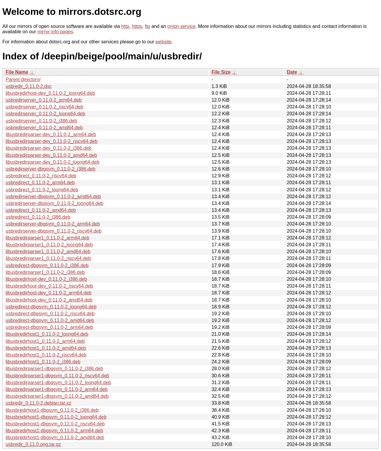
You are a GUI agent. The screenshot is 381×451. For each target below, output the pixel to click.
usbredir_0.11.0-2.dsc (29, 86)
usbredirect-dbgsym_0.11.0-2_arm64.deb (49, 327)
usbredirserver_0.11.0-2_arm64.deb (44, 99)
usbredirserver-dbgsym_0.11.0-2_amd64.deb (53, 196)
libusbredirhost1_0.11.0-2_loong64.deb (47, 334)
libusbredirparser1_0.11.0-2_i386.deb (45, 272)
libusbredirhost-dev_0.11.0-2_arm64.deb (48, 292)
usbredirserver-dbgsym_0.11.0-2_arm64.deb (53, 223)
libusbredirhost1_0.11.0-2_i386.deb (43, 361)
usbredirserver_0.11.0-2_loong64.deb (45, 113)
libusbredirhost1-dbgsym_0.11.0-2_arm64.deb (54, 430)
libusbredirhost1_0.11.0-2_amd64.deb (46, 348)
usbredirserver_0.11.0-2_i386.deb (41, 120)
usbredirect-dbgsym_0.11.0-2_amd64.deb (50, 320)
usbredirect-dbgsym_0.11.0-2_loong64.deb (51, 306)
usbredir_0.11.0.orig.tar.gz (33, 444)
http (125, 26)
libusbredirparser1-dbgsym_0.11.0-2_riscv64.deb (57, 375)
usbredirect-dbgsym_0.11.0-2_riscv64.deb (50, 313)
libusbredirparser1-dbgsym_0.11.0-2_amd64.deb (57, 396)
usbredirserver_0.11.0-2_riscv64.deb (44, 106)
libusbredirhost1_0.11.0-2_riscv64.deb (46, 354)
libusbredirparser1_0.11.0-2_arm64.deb (47, 237)
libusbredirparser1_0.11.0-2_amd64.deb (48, 251)
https (137, 26)
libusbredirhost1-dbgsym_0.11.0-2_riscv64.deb (55, 423)
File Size (221, 72)
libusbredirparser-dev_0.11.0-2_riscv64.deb (52, 141)
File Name (17, 72)
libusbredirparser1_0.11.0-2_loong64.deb (49, 244)
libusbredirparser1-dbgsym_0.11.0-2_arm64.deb (56, 389)
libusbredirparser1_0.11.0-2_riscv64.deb (48, 258)
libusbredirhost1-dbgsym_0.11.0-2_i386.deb (52, 410)
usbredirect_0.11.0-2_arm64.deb (40, 182)
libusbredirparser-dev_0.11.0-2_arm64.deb (51, 134)
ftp (147, 26)
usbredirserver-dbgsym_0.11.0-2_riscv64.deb (54, 231)
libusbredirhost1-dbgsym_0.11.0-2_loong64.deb (56, 417)
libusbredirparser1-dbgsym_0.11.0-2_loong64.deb (58, 382)
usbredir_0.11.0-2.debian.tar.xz (38, 403)
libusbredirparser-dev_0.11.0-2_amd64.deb (51, 155)
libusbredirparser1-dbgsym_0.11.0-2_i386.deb (54, 368)
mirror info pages (55, 31)
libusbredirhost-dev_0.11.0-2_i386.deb (46, 279)
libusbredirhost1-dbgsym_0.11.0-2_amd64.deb (55, 437)
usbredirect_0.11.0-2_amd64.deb (41, 210)
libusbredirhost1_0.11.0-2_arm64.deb (45, 341)
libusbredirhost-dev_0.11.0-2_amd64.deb (49, 299)
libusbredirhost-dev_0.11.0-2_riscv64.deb (49, 285)
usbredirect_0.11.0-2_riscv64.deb (41, 175)
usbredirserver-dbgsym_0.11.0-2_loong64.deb (54, 203)
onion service (181, 26)
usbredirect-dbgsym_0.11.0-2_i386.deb (47, 265)
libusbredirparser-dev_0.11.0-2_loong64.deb (52, 162)
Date (292, 72)
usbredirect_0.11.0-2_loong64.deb (42, 189)
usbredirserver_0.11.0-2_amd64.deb (44, 127)
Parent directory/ (23, 79)
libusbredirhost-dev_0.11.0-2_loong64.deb (50, 93)
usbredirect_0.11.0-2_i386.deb (38, 217)
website (163, 41)
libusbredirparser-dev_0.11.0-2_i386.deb (48, 148)
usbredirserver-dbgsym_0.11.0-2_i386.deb (51, 168)
